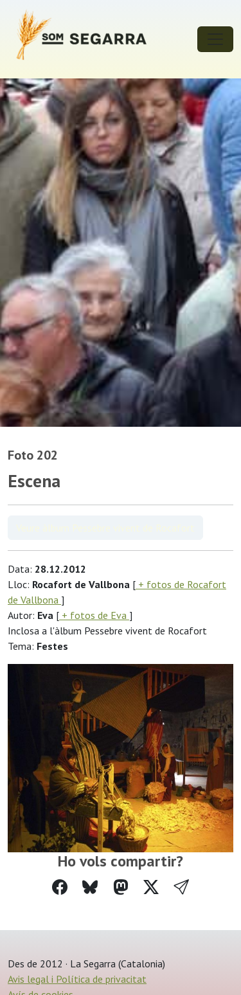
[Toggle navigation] (215, 39)
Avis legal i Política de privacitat (77, 979)
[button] (181, 887)
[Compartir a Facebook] (59, 887)
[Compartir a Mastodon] (121, 887)
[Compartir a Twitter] (151, 887)
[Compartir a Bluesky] (90, 887)
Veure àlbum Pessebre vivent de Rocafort (105, 527)
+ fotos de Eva (94, 615)
